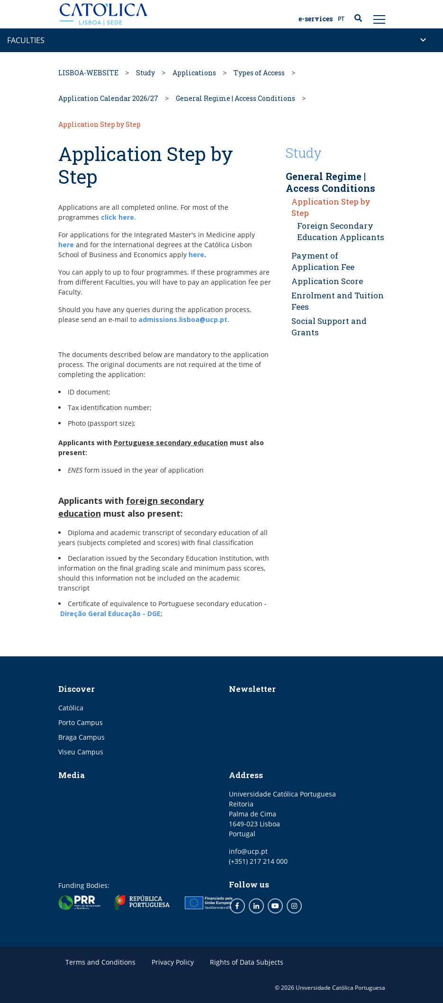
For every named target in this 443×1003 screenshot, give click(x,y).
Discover (76, 688)
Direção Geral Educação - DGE (110, 613)
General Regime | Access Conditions (235, 98)
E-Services (315, 19)
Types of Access (259, 72)
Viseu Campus (80, 751)
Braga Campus (81, 737)
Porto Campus (80, 722)
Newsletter (252, 688)
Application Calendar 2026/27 (108, 98)
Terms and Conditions (100, 962)
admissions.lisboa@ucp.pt (182, 319)
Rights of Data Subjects (246, 962)
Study (145, 72)
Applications (194, 72)
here (66, 244)
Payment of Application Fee (322, 261)
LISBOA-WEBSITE (88, 72)
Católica (70, 707)
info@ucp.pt (248, 851)
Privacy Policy (173, 962)
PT (341, 19)
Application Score (327, 281)
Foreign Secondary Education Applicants (340, 231)
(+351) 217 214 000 (258, 861)
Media (71, 775)
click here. (118, 217)
